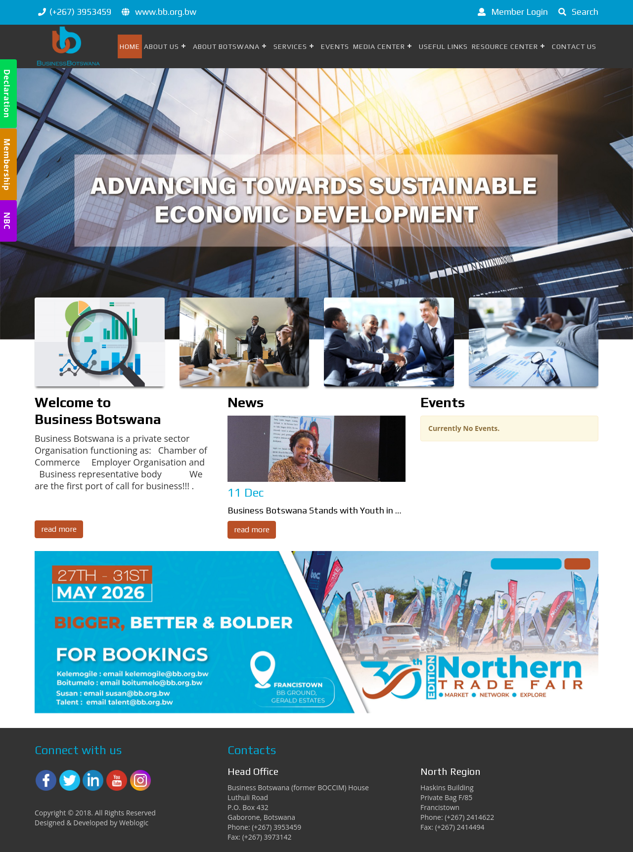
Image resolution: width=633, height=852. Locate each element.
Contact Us (574, 46)
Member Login (511, 11)
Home (130, 46)
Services (290, 46)
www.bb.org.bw (165, 11)
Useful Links (443, 46)
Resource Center (505, 46)
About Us (161, 46)
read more (59, 529)
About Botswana (226, 46)
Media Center (379, 46)
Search (576, 11)
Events (335, 46)
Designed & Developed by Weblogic (91, 822)
